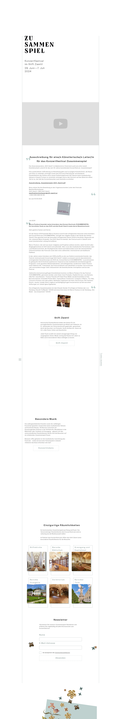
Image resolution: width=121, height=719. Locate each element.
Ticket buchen (101, 359)
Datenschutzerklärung (62, 653)
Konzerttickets (46, 448)
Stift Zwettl (62, 343)
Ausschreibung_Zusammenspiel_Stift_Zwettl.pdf (47, 183)
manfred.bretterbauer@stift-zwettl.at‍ (43, 193)
